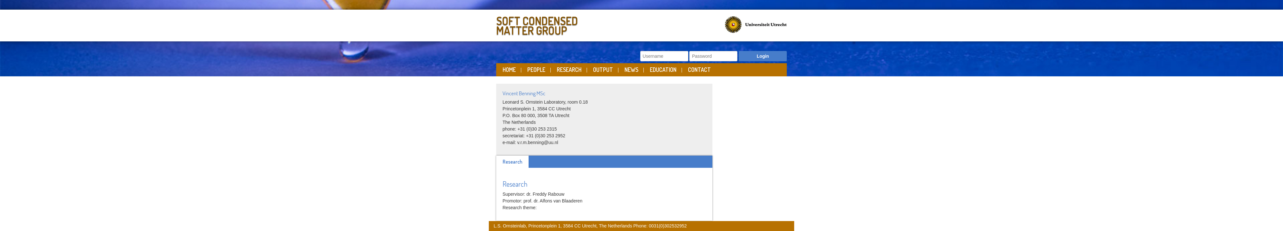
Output (603, 69)
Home (509, 69)
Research (569, 69)
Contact (699, 69)
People (536, 69)
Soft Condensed (567, 24)
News (631, 69)
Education (663, 69)
